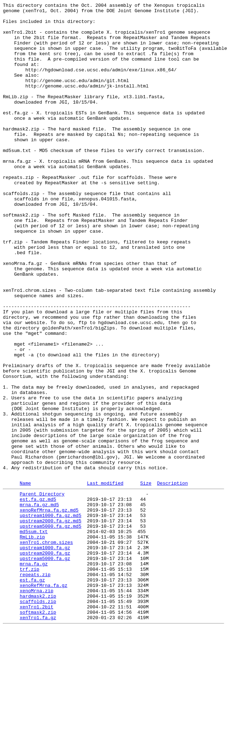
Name (25, 578)
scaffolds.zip (38, 719)
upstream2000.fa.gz (45, 661)
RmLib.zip (32, 642)
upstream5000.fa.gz (45, 668)
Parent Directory (42, 590)
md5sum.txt (34, 635)
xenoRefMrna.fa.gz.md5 (49, 610)
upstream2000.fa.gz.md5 (51, 623)
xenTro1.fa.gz (38, 739)
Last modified (105, 578)
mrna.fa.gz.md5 (39, 603)
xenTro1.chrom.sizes (46, 648)
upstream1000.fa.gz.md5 (51, 616)
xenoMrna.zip (37, 706)
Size (145, 578)
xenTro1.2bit (37, 726)
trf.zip (30, 681)
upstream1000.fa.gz (45, 655)
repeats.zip (35, 687)
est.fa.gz (32, 693)
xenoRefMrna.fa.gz (44, 700)
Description (172, 578)
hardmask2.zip (38, 713)
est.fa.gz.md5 (38, 597)
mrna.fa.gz (34, 674)
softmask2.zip (38, 732)
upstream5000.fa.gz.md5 (51, 629)
